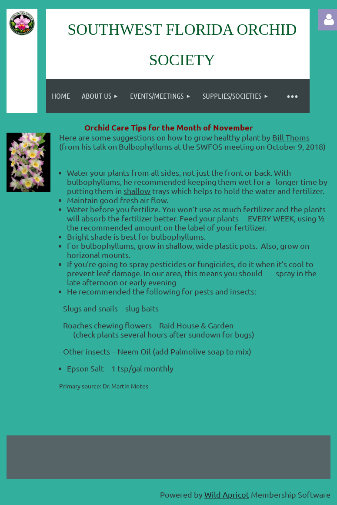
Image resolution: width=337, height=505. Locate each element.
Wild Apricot (226, 494)
